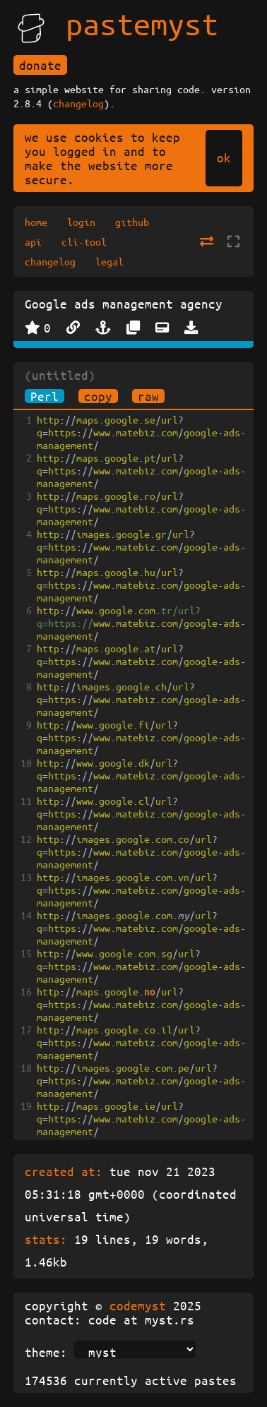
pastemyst (142, 23)
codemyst (137, 1305)
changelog (78, 103)
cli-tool (84, 241)
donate (40, 65)
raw (148, 396)
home (36, 221)
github (132, 221)
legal (109, 261)
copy (98, 396)
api (33, 241)
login (81, 221)
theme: (46, 1352)
